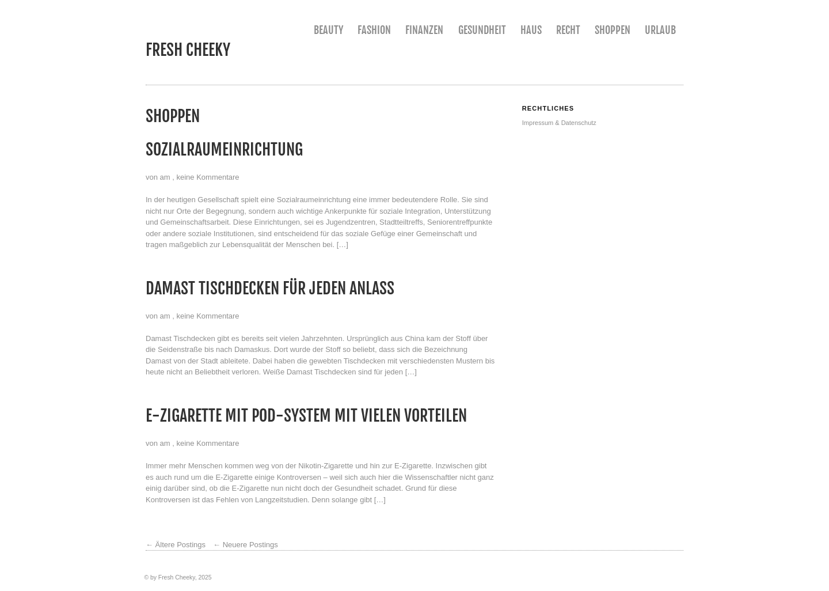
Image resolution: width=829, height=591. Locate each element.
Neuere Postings (245, 544)
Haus (531, 30)
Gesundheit (482, 30)
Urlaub (660, 30)
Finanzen (424, 30)
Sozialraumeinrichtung (224, 149)
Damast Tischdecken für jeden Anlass (270, 288)
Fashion (374, 30)
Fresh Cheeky (188, 50)
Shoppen (612, 30)
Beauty (328, 30)
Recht (568, 30)
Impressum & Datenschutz (559, 122)
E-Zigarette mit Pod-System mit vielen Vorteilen (306, 416)
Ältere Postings (176, 544)
